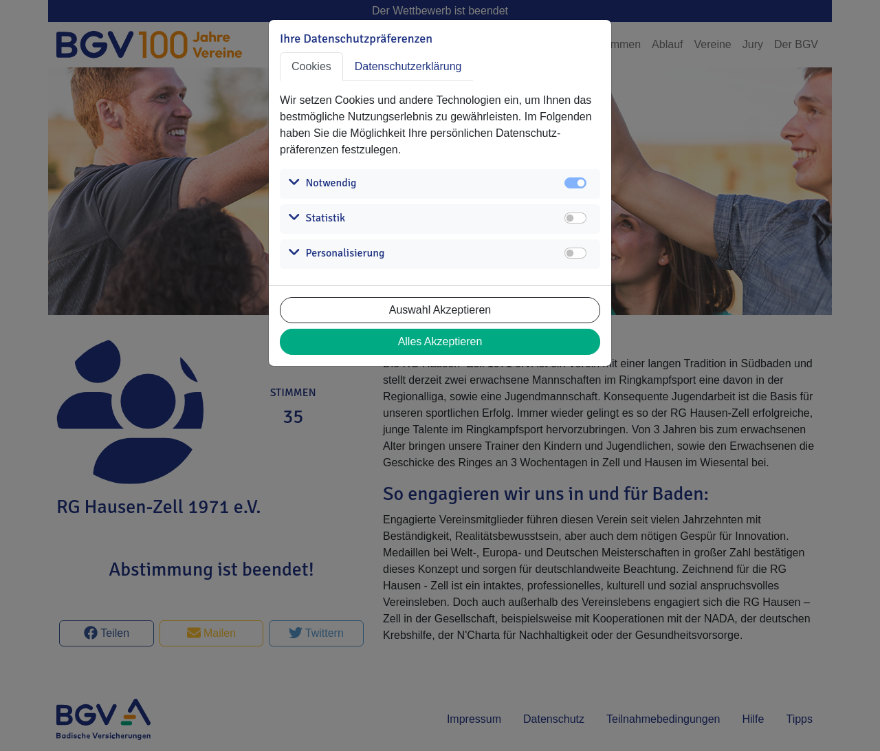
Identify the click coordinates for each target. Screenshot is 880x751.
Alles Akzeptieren (440, 341)
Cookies (311, 66)
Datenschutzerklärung (408, 66)
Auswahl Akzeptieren (440, 310)
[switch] (575, 218)
